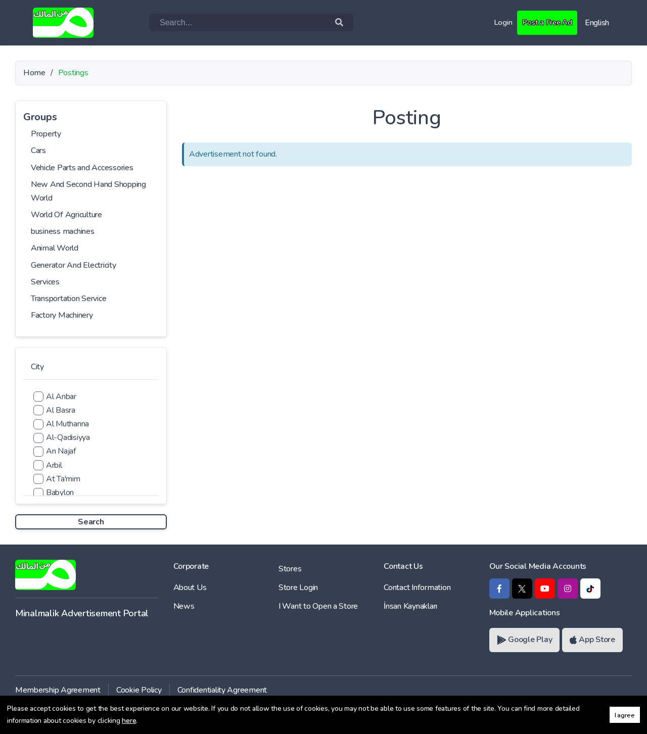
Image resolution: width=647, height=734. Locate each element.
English (597, 22)
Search (91, 521)
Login (500, 22)
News (184, 606)
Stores (290, 568)
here (129, 720)
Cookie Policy (139, 690)
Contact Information (417, 587)
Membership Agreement (58, 690)
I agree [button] (625, 715)
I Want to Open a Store (318, 606)
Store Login (298, 587)
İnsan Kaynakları (410, 606)
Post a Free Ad (546, 22)
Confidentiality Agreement (222, 690)
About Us (190, 587)
